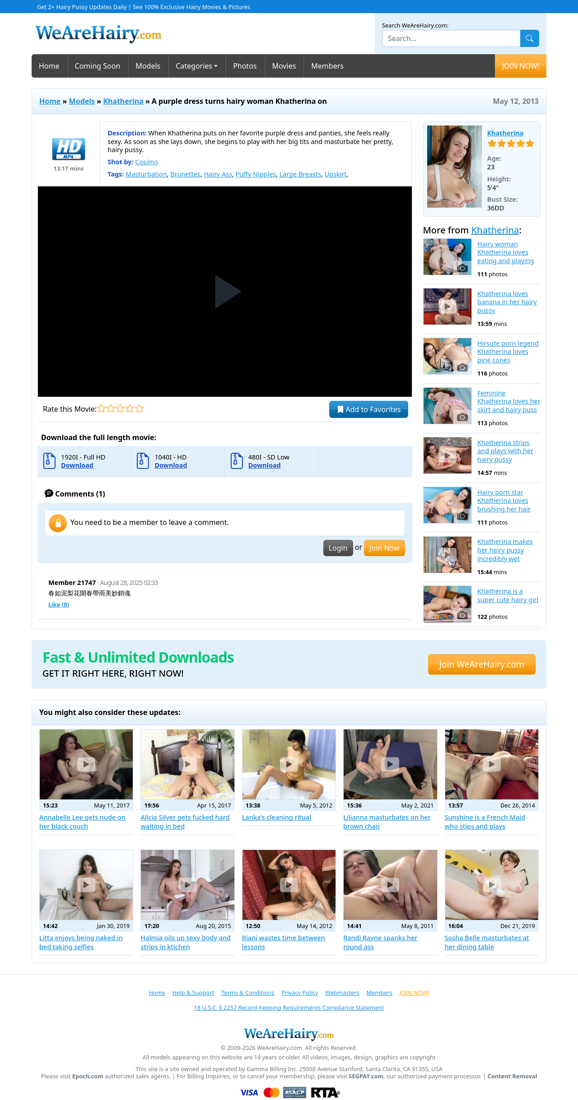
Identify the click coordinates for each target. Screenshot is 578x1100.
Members (327, 66)
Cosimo (146, 162)
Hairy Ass (218, 174)
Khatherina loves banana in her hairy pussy (507, 302)
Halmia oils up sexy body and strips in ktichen (185, 942)
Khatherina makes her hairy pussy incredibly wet (505, 550)
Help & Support (193, 993)
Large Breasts (300, 174)
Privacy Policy (299, 993)
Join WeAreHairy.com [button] (481, 664)
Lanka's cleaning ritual (276, 817)
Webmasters (342, 993)
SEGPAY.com (366, 1076)
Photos (244, 66)
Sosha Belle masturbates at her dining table (487, 942)
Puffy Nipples (256, 174)
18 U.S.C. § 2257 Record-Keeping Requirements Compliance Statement (289, 1007)
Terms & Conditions (247, 993)
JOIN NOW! (520, 66)
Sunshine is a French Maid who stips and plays (485, 822)
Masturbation (146, 174)
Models (147, 66)
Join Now (384, 548)
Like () (58, 604)
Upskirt (336, 174)
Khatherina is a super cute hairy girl (507, 595)
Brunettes (185, 174)
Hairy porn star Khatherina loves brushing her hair (504, 500)
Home (49, 66)
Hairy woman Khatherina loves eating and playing (505, 252)
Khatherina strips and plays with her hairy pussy (505, 451)
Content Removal (512, 1076)
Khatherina (123, 101)
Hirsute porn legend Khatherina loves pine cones (508, 351)
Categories (194, 66)
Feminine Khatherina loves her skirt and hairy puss (509, 401)
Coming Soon (98, 66)
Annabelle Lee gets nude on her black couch (82, 822)
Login (338, 548)
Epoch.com (87, 1076)
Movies (284, 66)
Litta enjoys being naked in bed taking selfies (80, 942)
